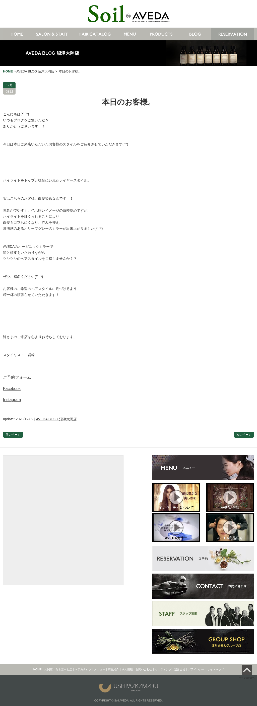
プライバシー (196, 669)
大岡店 (48, 669)
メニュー (99, 669)
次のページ (243, 434)
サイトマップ (215, 669)
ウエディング (163, 669)
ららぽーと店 (63, 669)
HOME (37, 669)
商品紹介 (113, 669)
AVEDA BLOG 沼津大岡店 (52, 53)
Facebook (12, 388)
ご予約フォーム (17, 377)
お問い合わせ (144, 669)
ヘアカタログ (83, 669)
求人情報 (127, 669)
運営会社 (179, 669)
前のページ (13, 434)
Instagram (12, 400)
